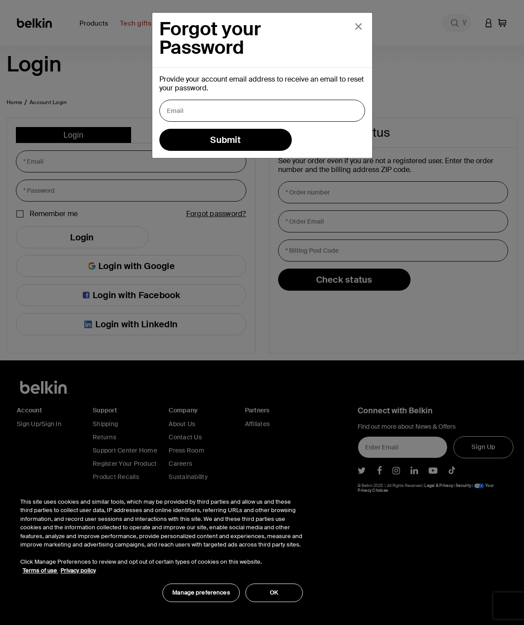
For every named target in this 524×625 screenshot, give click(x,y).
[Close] (358, 26)
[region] (161, 545)
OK (274, 592)
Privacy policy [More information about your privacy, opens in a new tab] (78, 570)
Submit (225, 140)
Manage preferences (201, 592)
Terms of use (40, 570)
